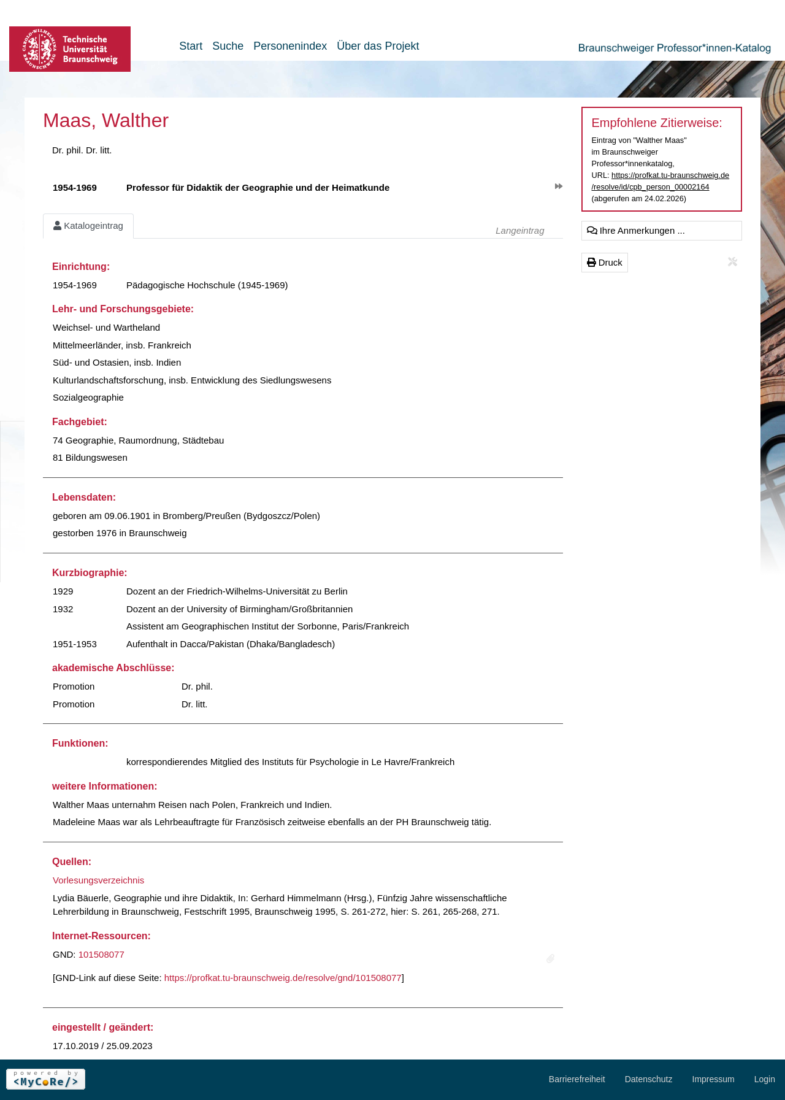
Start (190, 46)
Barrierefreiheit (577, 1079)
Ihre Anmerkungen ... (636, 230)
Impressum (713, 1079)
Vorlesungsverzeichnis (98, 880)
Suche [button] (227, 46)
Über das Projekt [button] (378, 46)
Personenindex (290, 46)
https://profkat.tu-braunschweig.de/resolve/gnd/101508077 (283, 977)
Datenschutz (649, 1079)
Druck (604, 262)
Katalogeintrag (88, 225)
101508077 (101, 954)
